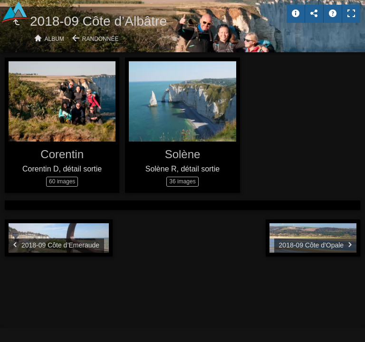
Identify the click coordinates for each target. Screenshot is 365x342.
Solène (183, 154)
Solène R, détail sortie (182, 169)
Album (54, 39)
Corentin (62, 154)
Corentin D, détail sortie (62, 169)
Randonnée (100, 39)
